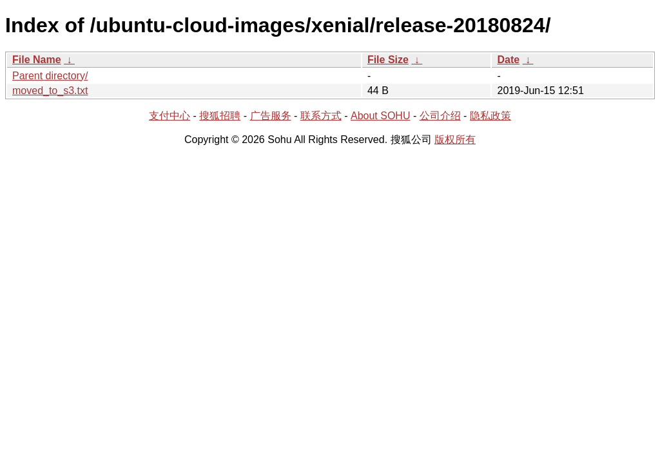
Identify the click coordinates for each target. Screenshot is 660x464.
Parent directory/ (50, 75)
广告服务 (270, 115)
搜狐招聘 (219, 115)
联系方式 (321, 115)
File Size (388, 59)
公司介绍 (440, 115)
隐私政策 (490, 115)
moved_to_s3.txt (50, 90)
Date (508, 59)
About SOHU (380, 115)
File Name (36, 59)
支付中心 (169, 115)
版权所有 (455, 139)
